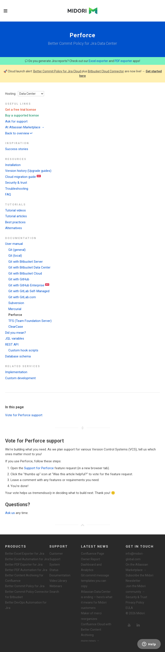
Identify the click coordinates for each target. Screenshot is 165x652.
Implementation (16, 372)
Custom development (20, 378)
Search (54, 591)
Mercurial (14, 309)
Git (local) (15, 256)
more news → (90, 640)
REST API (11, 344)
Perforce (15, 315)
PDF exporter (123, 61)
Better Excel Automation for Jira (27, 559)
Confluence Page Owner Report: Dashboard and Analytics (92, 562)
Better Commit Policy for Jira (24, 586)
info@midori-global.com (135, 556)
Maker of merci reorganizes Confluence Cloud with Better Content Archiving (96, 624)
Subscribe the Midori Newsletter (139, 578)
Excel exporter (98, 61)
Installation (13, 165)
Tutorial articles (16, 216)
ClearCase (15, 327)
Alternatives (13, 228)
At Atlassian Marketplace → (24, 127)
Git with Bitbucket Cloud (25, 273)
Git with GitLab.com (22, 297)
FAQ (8, 194)
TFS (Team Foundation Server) (30, 321)
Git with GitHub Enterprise (26, 285)
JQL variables (14, 338)
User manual (14, 244)
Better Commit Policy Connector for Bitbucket (27, 594)
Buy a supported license (22, 115)
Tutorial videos (15, 210)
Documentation (59, 575)
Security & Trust (136, 597)
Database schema (18, 356)
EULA (129, 608)
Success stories (16, 149)
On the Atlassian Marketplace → (137, 567)
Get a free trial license (20, 110)
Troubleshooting (16, 189)
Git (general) (17, 250)
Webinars (55, 586)
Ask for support (16, 121)
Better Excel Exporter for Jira (24, 553)
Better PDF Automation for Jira (26, 570)
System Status (54, 567)
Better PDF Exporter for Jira (24, 564)
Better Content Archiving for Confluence (24, 578)
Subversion (16, 303)
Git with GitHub (18, 279)
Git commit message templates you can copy (95, 581)
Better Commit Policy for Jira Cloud (57, 71)
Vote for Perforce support (23, 415)
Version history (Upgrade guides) (28, 171)
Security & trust (16, 183)
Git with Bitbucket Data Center (29, 267)
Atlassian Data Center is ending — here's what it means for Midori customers (96, 600)
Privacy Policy (135, 602)
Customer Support (56, 556)
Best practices (15, 222)
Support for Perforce (39, 468)
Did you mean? (15, 333)
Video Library (58, 580)
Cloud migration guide (20, 177)
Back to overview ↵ (19, 133)
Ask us (10, 513)
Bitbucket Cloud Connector (106, 71)
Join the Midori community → (136, 588)
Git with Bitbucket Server (25, 262)
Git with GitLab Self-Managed (28, 291)
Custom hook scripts (23, 350)
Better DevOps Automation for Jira (26, 605)
